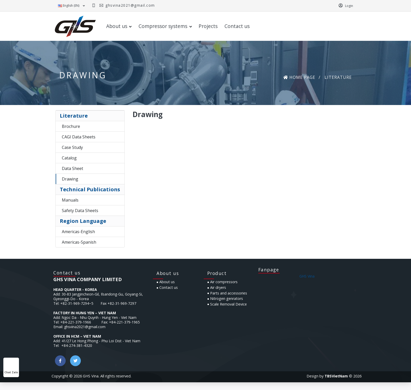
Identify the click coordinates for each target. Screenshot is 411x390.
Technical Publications (90, 189)
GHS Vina (307, 284)
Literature (74, 116)
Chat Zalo (11, 367)
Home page (299, 78)
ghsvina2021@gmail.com (129, 5)
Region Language (83, 221)
